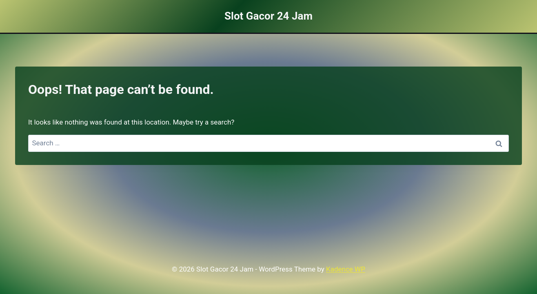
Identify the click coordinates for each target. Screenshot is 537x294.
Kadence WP (345, 269)
